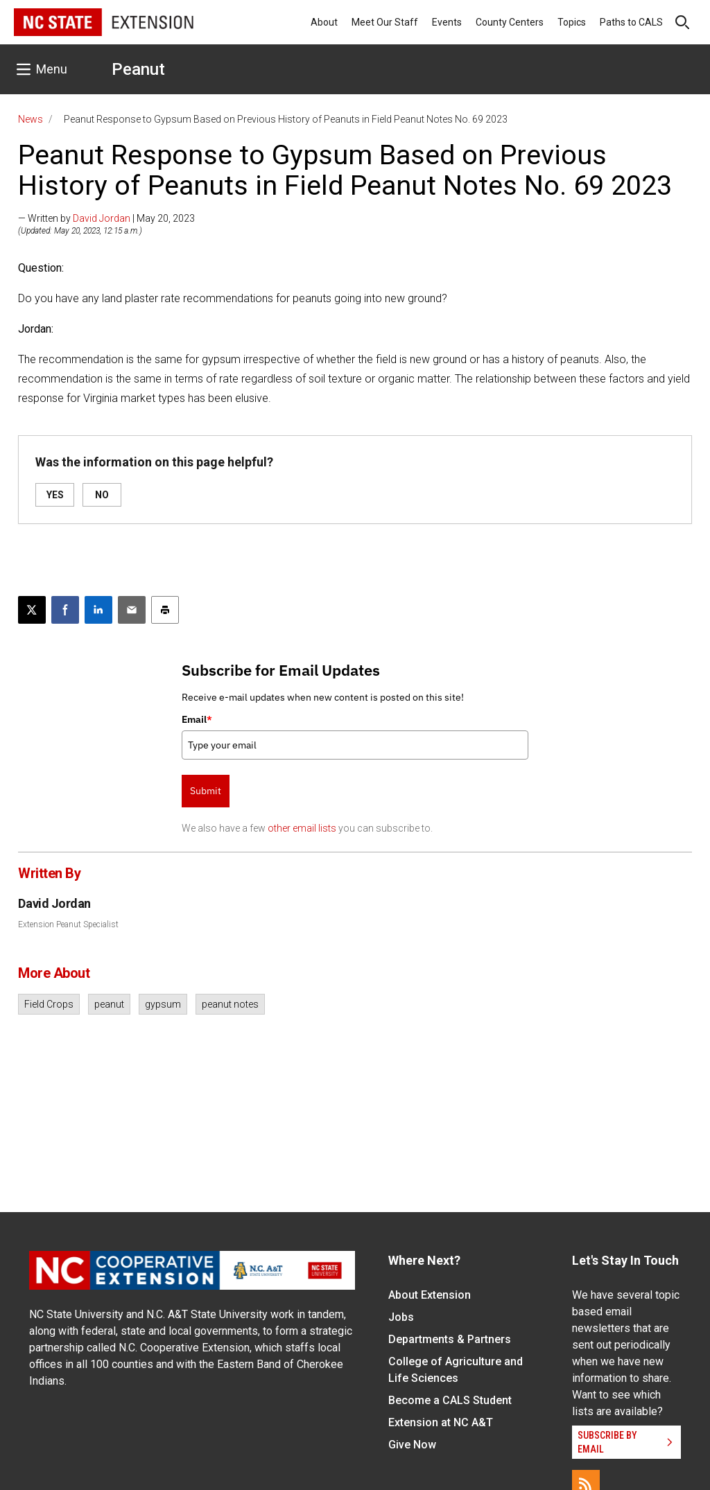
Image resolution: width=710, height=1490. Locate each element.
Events (447, 22)
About (324, 22)
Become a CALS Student (450, 1400)
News (30, 119)
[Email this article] (132, 610)
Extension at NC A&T (440, 1422)
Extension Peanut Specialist (68, 924)
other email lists (302, 828)
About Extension (429, 1294)
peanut (109, 1004)
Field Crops (48, 1004)
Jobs (401, 1317)
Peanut (138, 69)
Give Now (412, 1444)
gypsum (163, 1004)
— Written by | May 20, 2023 (106, 218)
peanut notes (230, 1004)
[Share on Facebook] (65, 610)
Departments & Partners (449, 1339)
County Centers (510, 22)
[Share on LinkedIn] (98, 610)
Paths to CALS (631, 22)
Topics (571, 22)
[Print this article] (165, 610)
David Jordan (101, 218)
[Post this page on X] (32, 610)
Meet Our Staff (385, 22)
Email (197, 719)
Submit (205, 791)
